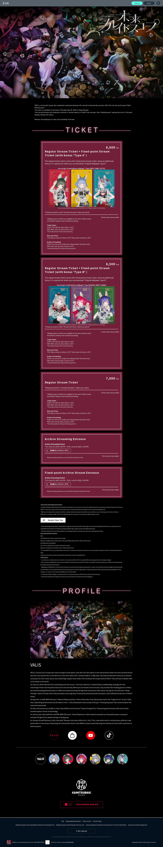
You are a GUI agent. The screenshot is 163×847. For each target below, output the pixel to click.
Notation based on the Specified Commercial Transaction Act (35, 825)
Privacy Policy (97, 821)
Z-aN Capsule (81, 831)
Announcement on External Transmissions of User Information (106, 825)
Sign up (137, 3)
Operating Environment (73, 821)
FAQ (62, 821)
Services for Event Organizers (137, 825)
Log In (149, 3)
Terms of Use (86, 821)
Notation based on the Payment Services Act (70, 825)
